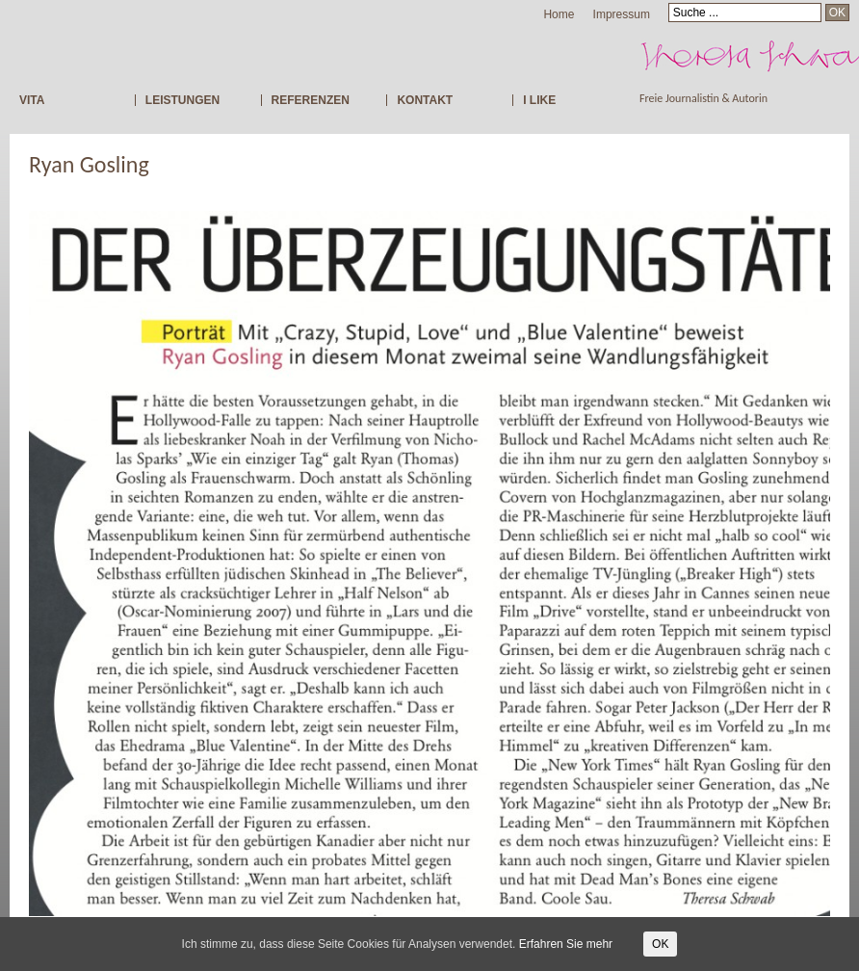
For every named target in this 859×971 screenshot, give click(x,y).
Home (558, 14)
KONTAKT (425, 100)
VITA (31, 100)
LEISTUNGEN (182, 100)
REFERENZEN (311, 100)
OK (660, 944)
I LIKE (539, 100)
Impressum (621, 14)
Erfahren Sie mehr (565, 944)
